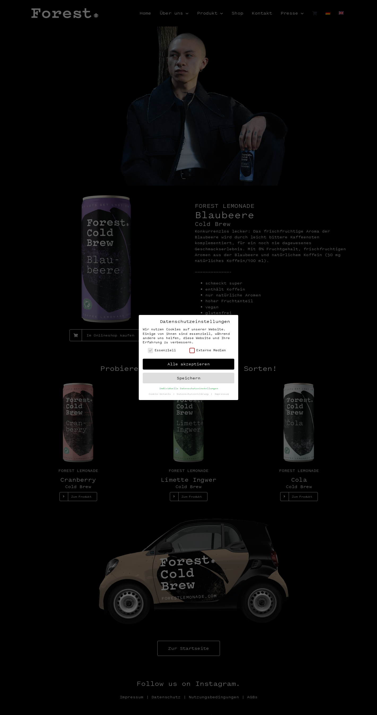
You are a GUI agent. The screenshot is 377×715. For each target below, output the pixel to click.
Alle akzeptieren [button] (188, 364)
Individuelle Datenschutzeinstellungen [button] (188, 388)
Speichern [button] (189, 378)
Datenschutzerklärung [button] (193, 394)
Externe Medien (207, 350)
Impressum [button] (221, 394)
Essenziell (162, 350)
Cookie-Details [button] (160, 394)
